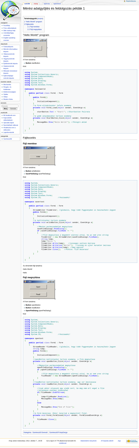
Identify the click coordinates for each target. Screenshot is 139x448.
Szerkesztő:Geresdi (40, 432)
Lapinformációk (8, 132)
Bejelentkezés (131, 1)
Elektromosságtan (9, 92)
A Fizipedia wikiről (107, 441)
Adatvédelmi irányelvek (88, 441)
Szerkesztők (7, 139)
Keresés (3, 103)
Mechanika (7, 84)
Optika (5, 94)
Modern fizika (8, 99)
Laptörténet (57, 3)
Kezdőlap (6, 25)
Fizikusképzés (8, 46)
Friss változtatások (9, 28)
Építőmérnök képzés (10, 63)
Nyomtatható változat (10, 125)
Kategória (27, 432)
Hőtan (5, 97)
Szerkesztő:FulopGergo (58, 432)
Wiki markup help (9, 30)
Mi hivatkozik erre (9, 115)
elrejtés (40, 18)
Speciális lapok (8, 122)
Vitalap (36, 3)
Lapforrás (47, 3)
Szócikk (27, 3)
